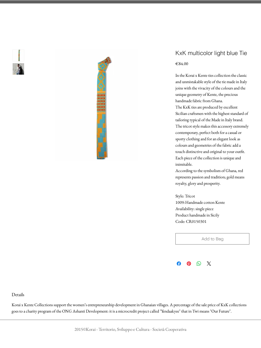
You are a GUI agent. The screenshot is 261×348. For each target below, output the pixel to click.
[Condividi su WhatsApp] (199, 263)
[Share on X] (209, 263)
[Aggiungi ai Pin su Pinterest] (189, 263)
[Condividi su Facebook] (179, 263)
